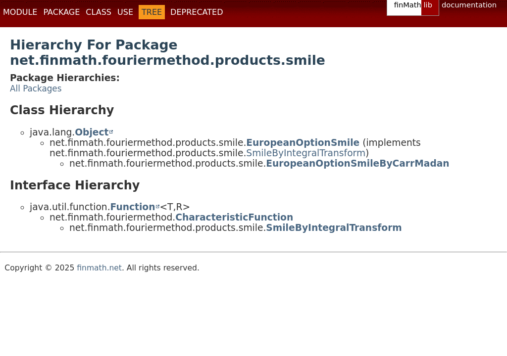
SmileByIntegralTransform (305, 153)
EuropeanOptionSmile (302, 142)
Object (91, 132)
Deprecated (196, 12)
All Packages (35, 88)
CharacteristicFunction (234, 217)
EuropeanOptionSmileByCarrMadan (357, 163)
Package (61, 12)
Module (20, 12)
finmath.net (99, 268)
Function (132, 207)
